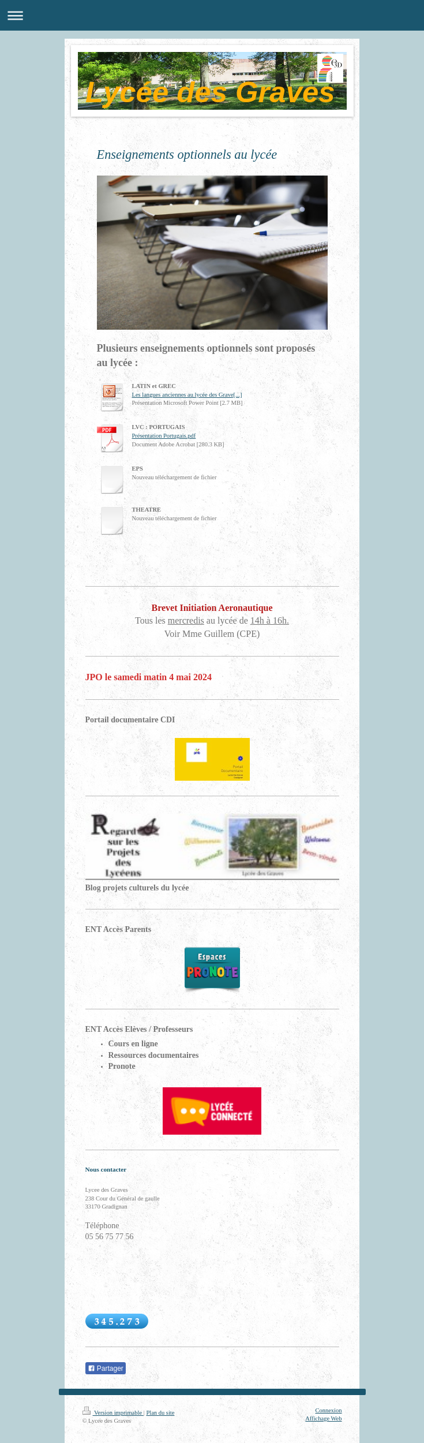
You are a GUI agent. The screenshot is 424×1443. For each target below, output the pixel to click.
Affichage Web (323, 1418)
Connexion (328, 1410)
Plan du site (160, 1413)
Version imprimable (113, 1413)
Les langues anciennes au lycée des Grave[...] (187, 394)
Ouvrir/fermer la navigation (212, 15)
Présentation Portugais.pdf (164, 435)
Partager (105, 1368)
